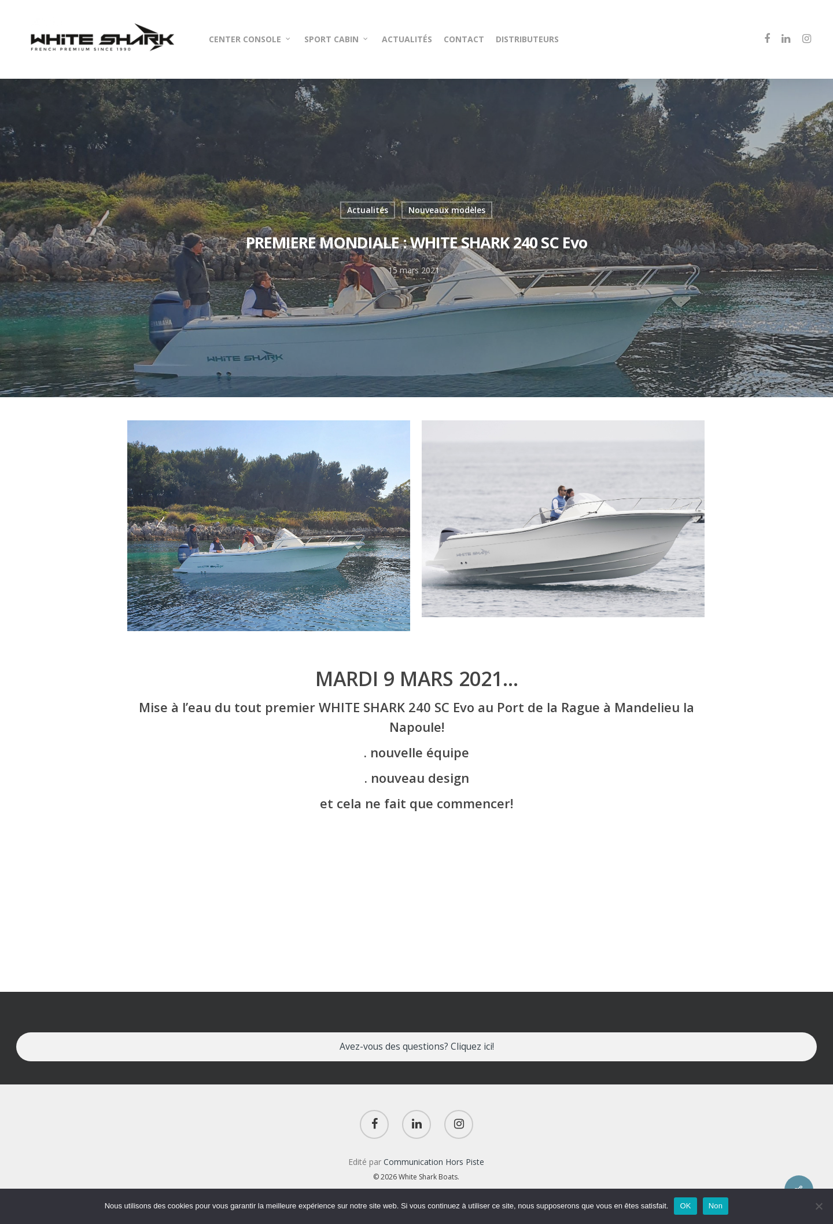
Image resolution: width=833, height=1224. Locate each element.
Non (716, 1205)
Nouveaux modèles (446, 209)
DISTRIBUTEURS (527, 39)
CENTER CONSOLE (250, 39)
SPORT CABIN (336, 39)
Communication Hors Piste (434, 1161)
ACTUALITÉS (407, 39)
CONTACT (464, 39)
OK (685, 1205)
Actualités (367, 209)
